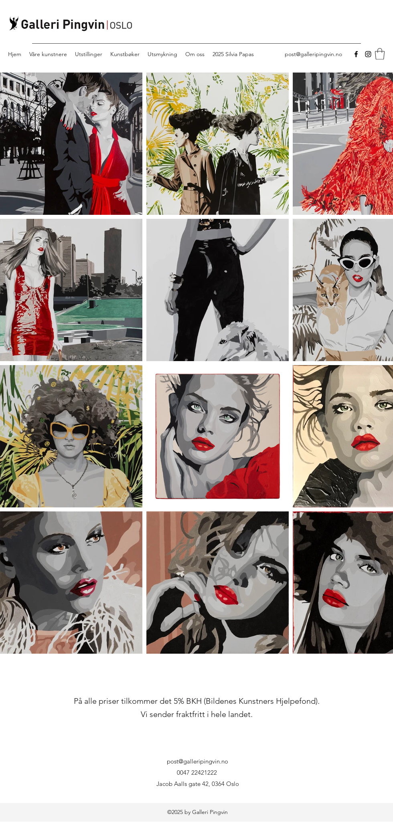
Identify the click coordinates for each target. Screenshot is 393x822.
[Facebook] (356, 54)
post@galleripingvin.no (313, 54)
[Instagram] (368, 54)
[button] (380, 54)
